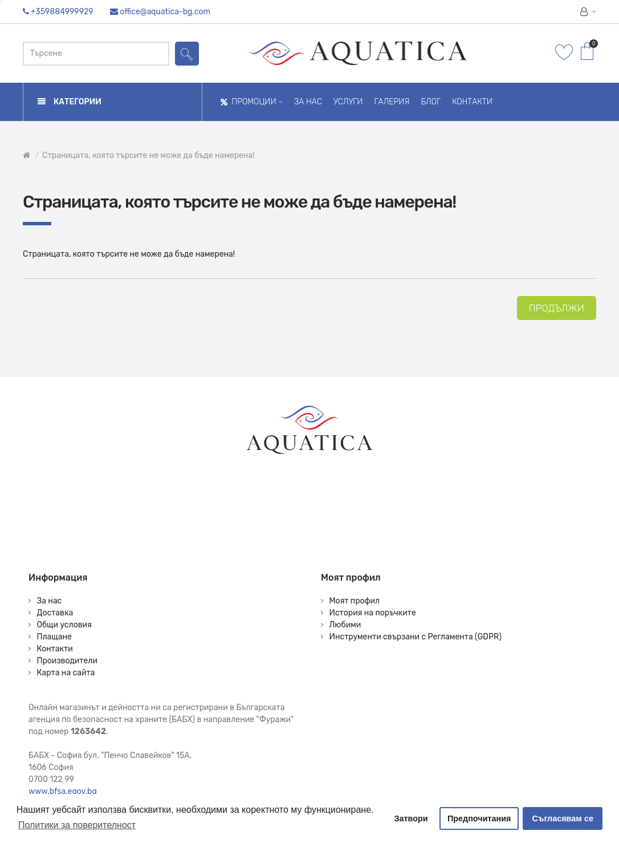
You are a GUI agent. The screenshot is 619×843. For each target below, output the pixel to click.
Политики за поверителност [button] (77, 825)
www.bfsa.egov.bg (62, 791)
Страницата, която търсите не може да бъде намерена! (148, 155)
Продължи (556, 308)
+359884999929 (62, 12)
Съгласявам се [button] (562, 818)
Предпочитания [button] (479, 818)
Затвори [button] (411, 818)
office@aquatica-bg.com (165, 12)
